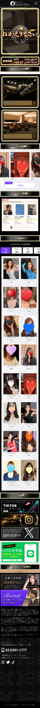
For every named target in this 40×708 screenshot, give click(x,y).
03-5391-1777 (16, 650)
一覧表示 (20, 185)
